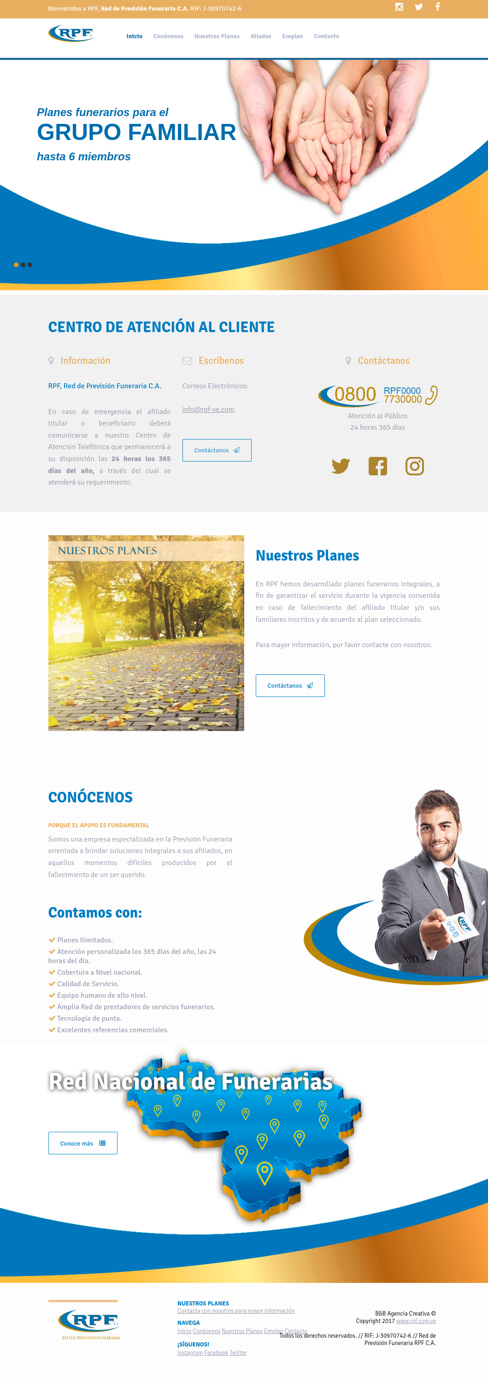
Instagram (190, 1353)
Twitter (238, 1353)
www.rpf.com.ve (416, 1321)
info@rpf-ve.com (208, 409)
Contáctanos (217, 450)
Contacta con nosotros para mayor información (236, 1311)
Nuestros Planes (216, 36)
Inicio (135, 36)
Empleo (292, 36)
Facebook (216, 1353)
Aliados (260, 36)
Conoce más (83, 1143)
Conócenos (168, 36)
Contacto (326, 36)
